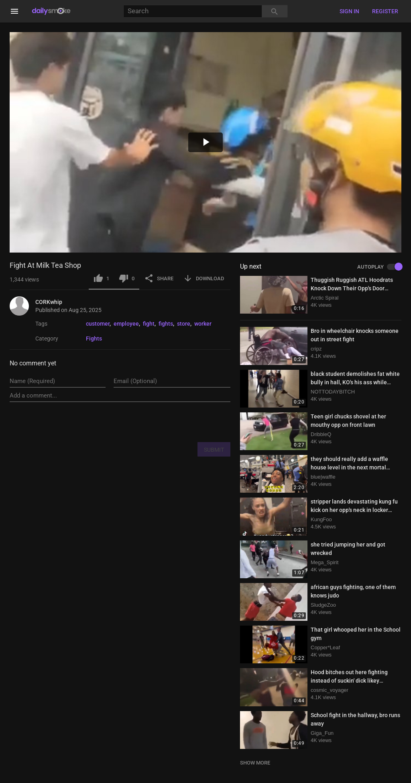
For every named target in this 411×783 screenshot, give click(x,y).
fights (166, 323)
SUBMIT (214, 450)
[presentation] (169, 421)
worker (203, 323)
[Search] (192, 11)
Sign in (349, 11)
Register (385, 11)
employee (126, 323)
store (183, 323)
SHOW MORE (255, 762)
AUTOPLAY (379, 267)
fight (149, 323)
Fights (94, 338)
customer (98, 323)
